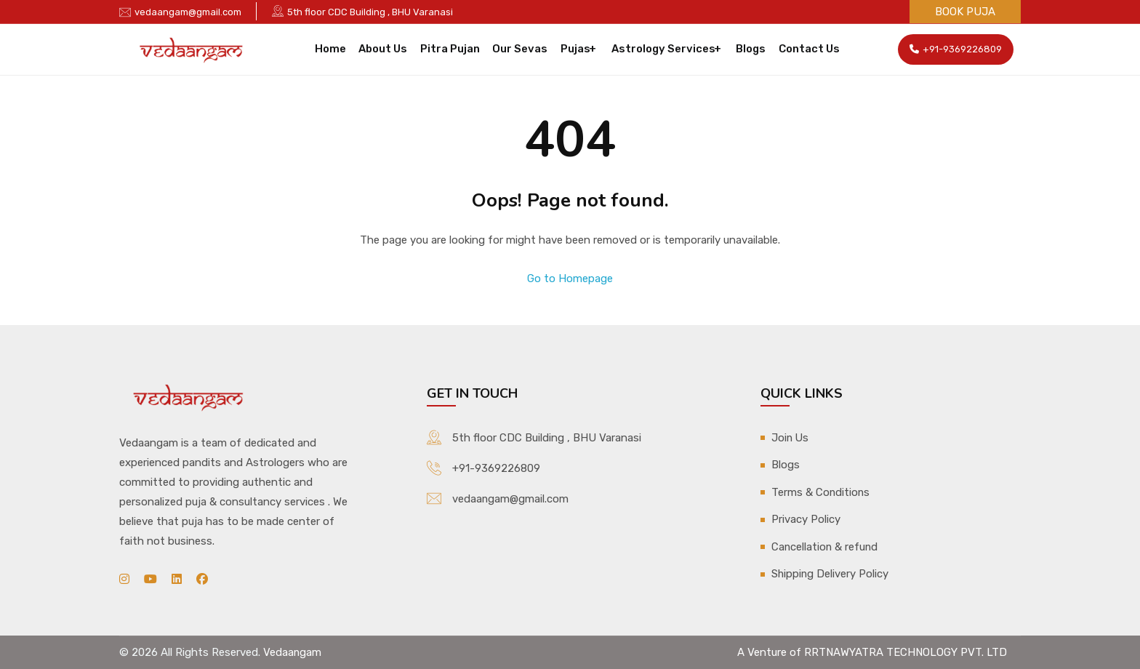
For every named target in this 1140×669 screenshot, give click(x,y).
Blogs (747, 49)
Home (335, 49)
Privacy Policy (805, 517)
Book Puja (965, 11)
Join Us (790, 437)
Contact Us (804, 49)
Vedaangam (292, 651)
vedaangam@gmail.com (188, 12)
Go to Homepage (570, 278)
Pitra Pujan (451, 49)
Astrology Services (660, 49)
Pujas (573, 49)
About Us (386, 49)
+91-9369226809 (956, 49)
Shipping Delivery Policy (830, 571)
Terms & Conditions (821, 490)
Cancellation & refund (825, 544)
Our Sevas (519, 49)
